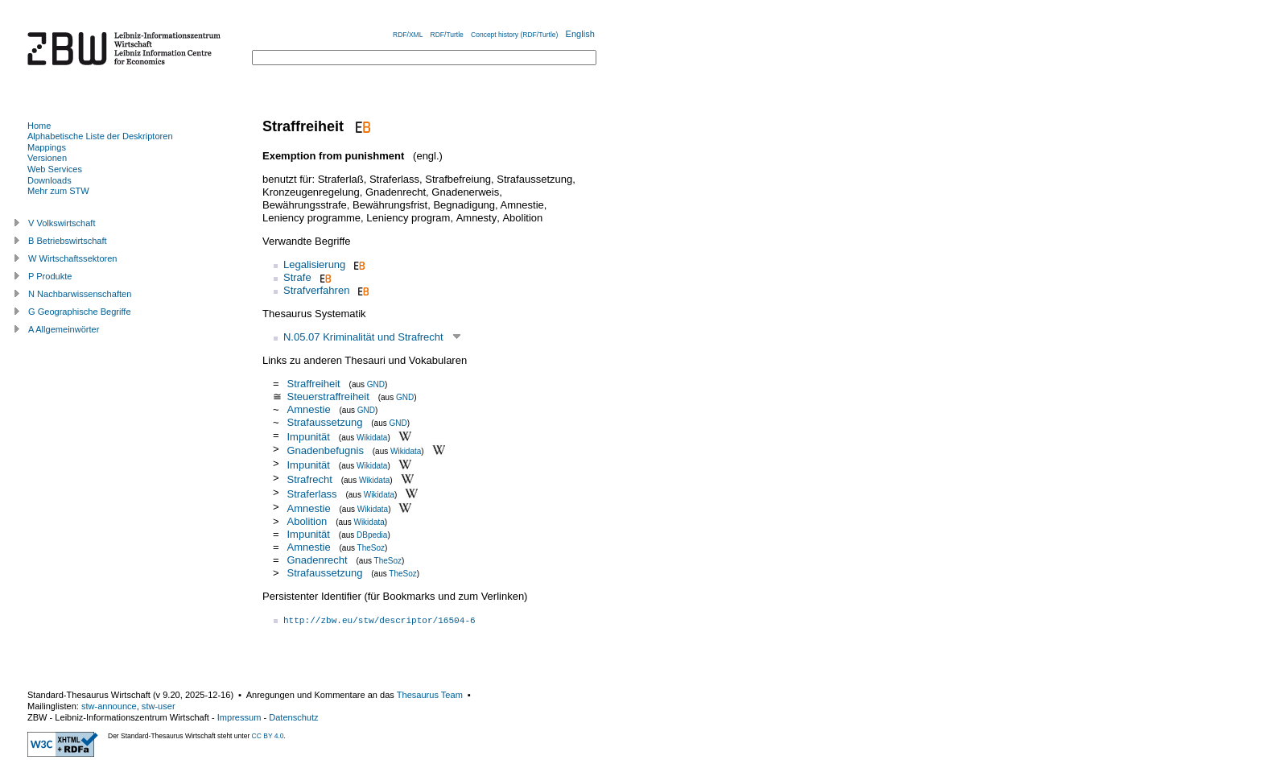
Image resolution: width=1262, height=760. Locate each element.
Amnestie (308, 409)
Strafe (297, 277)
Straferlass (311, 494)
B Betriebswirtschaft (67, 241)
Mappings (46, 147)
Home (39, 125)
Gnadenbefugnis (325, 450)
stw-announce (109, 706)
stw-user (158, 706)
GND (376, 384)
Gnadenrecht (317, 560)
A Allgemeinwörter (63, 329)
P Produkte (50, 276)
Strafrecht (309, 479)
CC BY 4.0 (268, 736)
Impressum (239, 717)
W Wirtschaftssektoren (73, 258)
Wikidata (372, 436)
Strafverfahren (316, 290)
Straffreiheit (313, 384)
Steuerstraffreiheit (328, 396)
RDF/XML (408, 35)
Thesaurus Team (430, 695)
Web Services (54, 169)
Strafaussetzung (324, 422)
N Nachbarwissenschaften (79, 294)
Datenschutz (293, 717)
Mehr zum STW (58, 191)
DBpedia (372, 535)
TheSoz (371, 547)
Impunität (308, 436)
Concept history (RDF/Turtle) (514, 35)
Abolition (307, 521)
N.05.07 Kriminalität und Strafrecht (363, 337)
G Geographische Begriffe (79, 311)
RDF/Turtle (447, 35)
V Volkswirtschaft (62, 223)
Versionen (47, 158)
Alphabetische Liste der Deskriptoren (100, 136)
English (580, 34)
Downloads (49, 180)
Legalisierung (314, 264)
